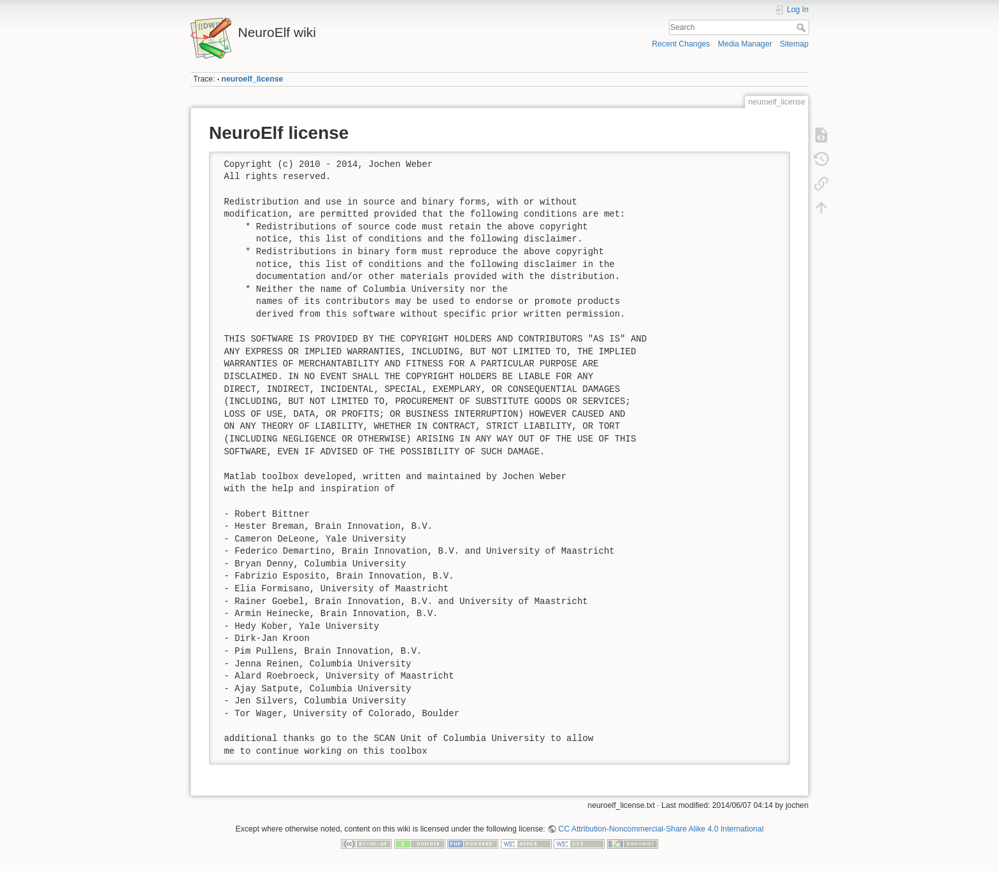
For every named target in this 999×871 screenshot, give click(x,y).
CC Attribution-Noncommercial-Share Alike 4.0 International (660, 828)
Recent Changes (681, 44)
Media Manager (745, 44)
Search (802, 27)
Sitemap (794, 44)
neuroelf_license (253, 79)
